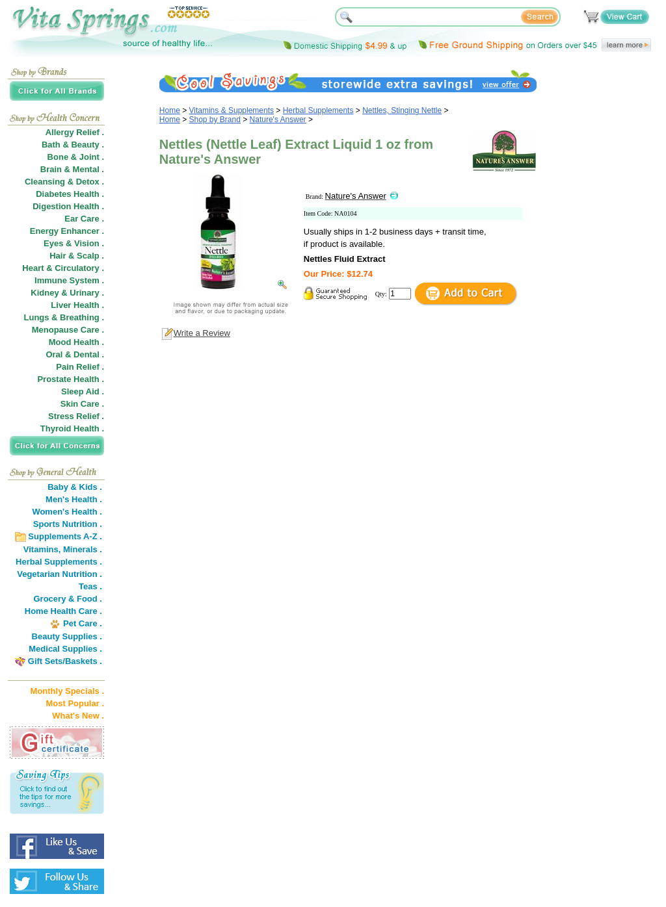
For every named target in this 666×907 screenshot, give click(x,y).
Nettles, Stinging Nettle (402, 110)
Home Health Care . (63, 611)
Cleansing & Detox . (64, 181)
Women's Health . (67, 512)
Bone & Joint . (75, 157)
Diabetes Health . (70, 194)
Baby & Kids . (74, 487)
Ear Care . (84, 219)
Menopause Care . (68, 330)
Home (169, 110)
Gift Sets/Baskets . (65, 661)
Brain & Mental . (72, 169)
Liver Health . (77, 305)
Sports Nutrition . (67, 524)
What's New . (78, 716)
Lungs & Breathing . (64, 317)
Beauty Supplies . (67, 636)
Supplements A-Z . (65, 536)
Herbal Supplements (318, 110)
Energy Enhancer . (67, 231)
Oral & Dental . (75, 354)
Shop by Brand (215, 119)
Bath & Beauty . (73, 144)
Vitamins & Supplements (231, 110)
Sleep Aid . (82, 391)
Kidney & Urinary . (67, 293)
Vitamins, (42, 549)
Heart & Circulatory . (63, 268)
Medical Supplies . (65, 649)
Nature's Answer (278, 119)
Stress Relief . (76, 416)
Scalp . (90, 256)
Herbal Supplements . (59, 562)
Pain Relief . (80, 367)
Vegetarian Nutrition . (59, 574)
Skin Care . (82, 404)
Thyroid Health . (72, 428)
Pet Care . (82, 623)
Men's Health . (74, 499)
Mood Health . (76, 342)
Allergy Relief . (75, 132)
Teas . (90, 586)
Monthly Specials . (67, 691)
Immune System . (69, 280)
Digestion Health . (68, 206)
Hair (57, 256)
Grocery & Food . (68, 599)
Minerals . (82, 549)
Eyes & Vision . (74, 243)
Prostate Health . (70, 379)
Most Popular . (75, 703)
